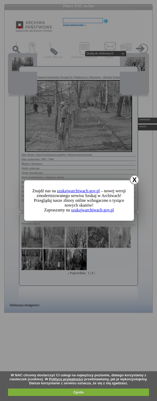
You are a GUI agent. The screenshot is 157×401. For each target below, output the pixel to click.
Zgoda (78, 392)
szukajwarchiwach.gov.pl (78, 191)
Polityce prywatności (66, 379)
